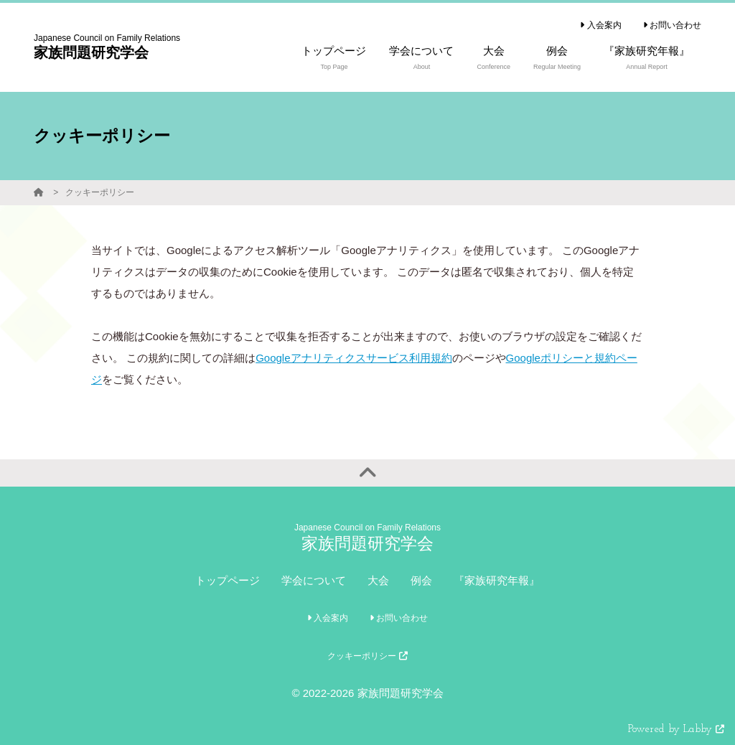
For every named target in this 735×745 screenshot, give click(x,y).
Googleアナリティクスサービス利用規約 (353, 358)
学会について (313, 580)
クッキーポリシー (99, 192)
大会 (378, 580)
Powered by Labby (676, 729)
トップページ (227, 580)
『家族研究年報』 (497, 580)
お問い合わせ (672, 25)
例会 (421, 580)
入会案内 (600, 25)
